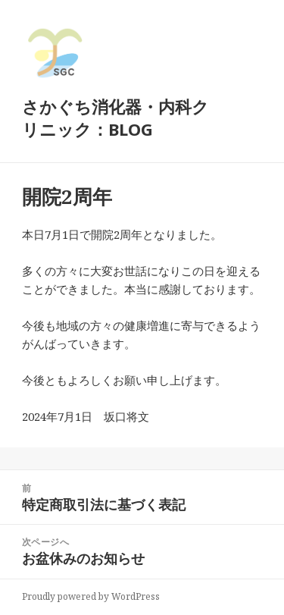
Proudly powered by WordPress (91, 596)
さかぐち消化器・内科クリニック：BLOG (115, 117)
